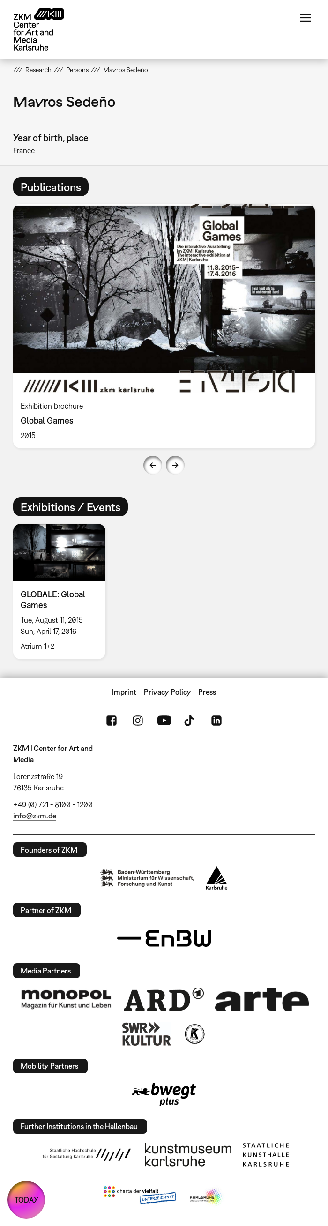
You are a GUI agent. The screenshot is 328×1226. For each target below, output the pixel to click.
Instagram (137, 720)
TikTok (190, 720)
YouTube (164, 720)
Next (175, 465)
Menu (305, 17)
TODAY (26, 1200)
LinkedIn (216, 720)
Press (207, 692)
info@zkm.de (34, 815)
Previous (152, 465)
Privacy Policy (167, 692)
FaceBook (111, 720)
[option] (164, 326)
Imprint (124, 692)
